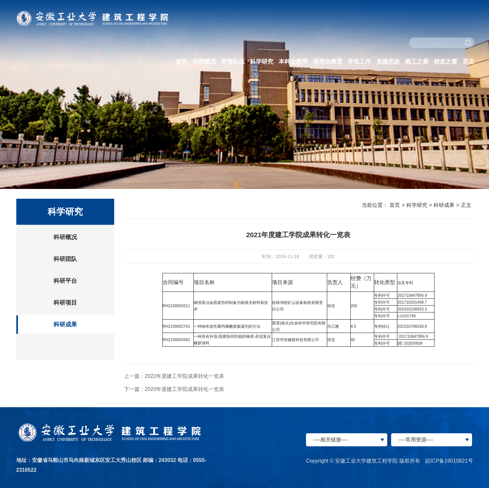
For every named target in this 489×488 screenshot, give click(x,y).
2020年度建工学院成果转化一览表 (184, 389)
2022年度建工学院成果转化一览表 (184, 376)
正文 (466, 205)
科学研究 (261, 61)
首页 (181, 61)
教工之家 (417, 61)
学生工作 (359, 61)
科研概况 (65, 237)
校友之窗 (445, 61)
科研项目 (65, 302)
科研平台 (65, 281)
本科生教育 (293, 61)
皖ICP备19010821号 (449, 461)
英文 (468, 61)
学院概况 (204, 61)
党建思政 (388, 61)
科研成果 (65, 324)
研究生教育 (328, 61)
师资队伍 (233, 61)
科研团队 (65, 259)
